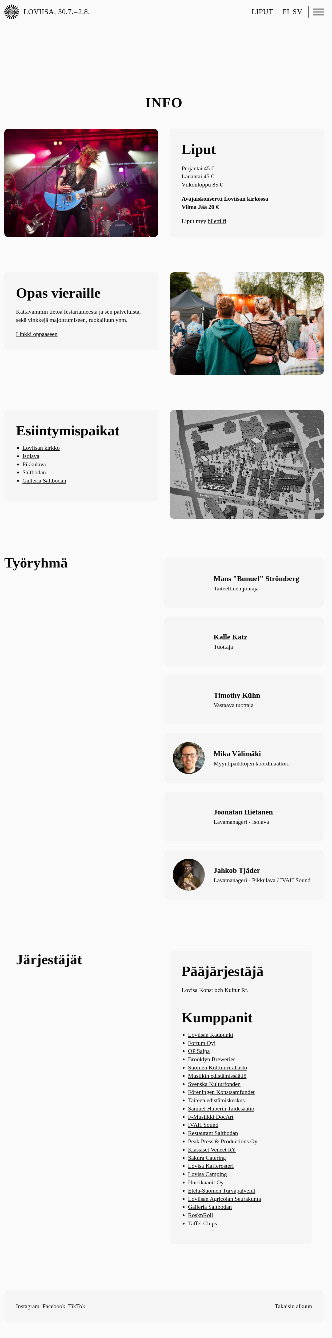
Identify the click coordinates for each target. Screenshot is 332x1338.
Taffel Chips (202, 1223)
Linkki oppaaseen (37, 334)
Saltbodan (34, 472)
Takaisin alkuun (293, 1306)
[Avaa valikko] (318, 12)
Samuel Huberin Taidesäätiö (221, 1108)
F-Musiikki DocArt (211, 1116)
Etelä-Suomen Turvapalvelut (221, 1190)
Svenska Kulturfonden (214, 1084)
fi (286, 11)
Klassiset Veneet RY (212, 1149)
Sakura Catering (207, 1157)
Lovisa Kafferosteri (211, 1165)
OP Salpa (199, 1051)
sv (297, 11)
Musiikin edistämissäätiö (217, 1075)
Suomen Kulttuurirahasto (217, 1067)
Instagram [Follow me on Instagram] (27, 1306)
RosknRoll (200, 1215)
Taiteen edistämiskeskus (216, 1100)
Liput (262, 11)
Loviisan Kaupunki (210, 1034)
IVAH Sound (203, 1124)
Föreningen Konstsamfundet (221, 1092)
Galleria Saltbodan (44, 480)
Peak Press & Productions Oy (222, 1141)
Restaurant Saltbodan (213, 1133)
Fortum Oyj (201, 1043)
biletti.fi (217, 221)
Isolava (30, 456)
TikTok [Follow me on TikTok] (76, 1306)
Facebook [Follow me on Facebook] (53, 1306)
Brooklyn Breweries (211, 1059)
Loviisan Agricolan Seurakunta (224, 1198)
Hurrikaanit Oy (206, 1182)
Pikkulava (34, 464)
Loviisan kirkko (41, 447)
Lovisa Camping (207, 1174)
